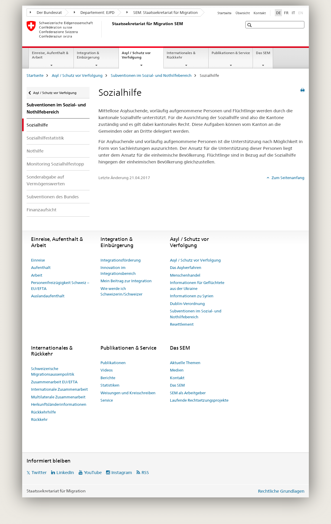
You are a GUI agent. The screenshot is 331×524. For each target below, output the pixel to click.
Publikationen (113, 362)
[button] (250, 25)
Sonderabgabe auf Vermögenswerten (46, 180)
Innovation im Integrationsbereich (118, 270)
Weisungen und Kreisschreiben (127, 392)
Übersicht (243, 13)
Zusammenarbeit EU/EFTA (54, 381)
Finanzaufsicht (41, 209)
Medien (177, 370)
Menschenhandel (185, 275)
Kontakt (260, 13)
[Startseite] (111, 29)
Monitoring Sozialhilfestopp (55, 164)
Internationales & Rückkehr (181, 55)
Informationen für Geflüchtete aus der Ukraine (197, 285)
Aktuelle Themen (185, 362)
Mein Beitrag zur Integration (126, 280)
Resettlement (182, 324)
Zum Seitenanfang (287, 177)
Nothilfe (35, 151)
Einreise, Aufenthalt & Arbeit (50, 55)
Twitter (39, 472)
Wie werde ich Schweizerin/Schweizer (121, 291)
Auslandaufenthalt (47, 295)
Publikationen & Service (231, 53)
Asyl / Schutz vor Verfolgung (138, 57)
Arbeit (36, 275)
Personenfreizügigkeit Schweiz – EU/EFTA (60, 285)
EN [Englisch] (301, 12)
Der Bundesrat (46, 12)
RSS (145, 472)
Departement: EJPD (94, 12)
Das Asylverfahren (185, 267)
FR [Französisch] (286, 12)
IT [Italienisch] (293, 12)
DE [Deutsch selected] (278, 12)
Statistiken (109, 385)
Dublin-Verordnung (187, 303)
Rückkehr (39, 419)
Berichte (107, 377)
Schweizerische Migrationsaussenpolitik (52, 371)
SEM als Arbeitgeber (188, 392)
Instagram (121, 472)
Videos (106, 370)
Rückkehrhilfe (43, 412)
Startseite (224, 13)
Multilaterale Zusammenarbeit (58, 397)
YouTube (93, 472)
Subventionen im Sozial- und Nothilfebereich (151, 75)
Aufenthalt (41, 267)
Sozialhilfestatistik (45, 138)
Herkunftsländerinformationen (58, 404)
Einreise (38, 260)
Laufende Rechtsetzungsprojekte (199, 400)
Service (106, 400)
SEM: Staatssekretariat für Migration (162, 12)
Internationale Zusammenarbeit (59, 389)
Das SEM (263, 53)
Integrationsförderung (120, 260)
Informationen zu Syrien (191, 295)
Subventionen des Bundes (53, 196)
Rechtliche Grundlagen (281, 491)
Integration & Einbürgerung (88, 55)
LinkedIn (65, 472)
